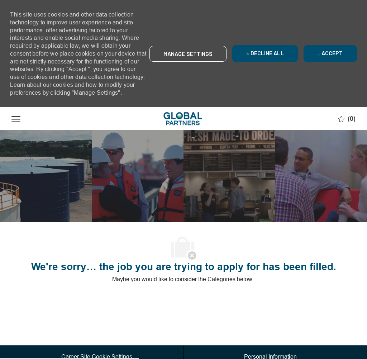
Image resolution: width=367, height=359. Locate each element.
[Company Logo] (183, 119)
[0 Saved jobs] (347, 118)
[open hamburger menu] (15, 118)
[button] (188, 54)
